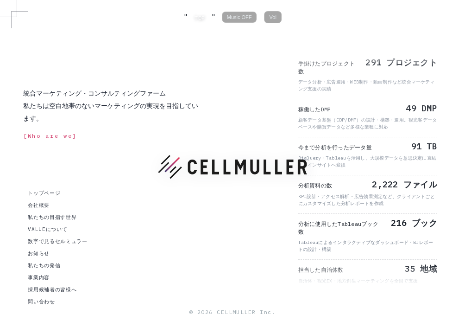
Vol (273, 17)
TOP (200, 17)
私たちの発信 (44, 265)
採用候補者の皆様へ (52, 289)
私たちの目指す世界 (52, 217)
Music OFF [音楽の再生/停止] (239, 17)
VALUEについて (47, 229)
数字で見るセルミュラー (57, 241)
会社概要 (39, 205)
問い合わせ (41, 301)
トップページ (44, 193)
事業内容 (39, 277)
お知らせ (39, 253)
